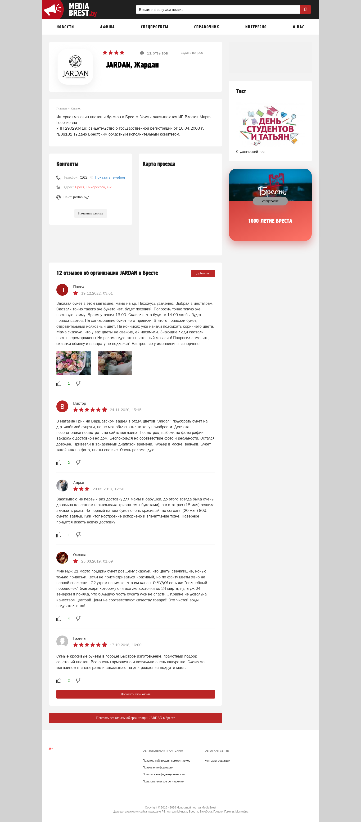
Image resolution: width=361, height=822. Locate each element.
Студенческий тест (251, 152)
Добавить (203, 273)
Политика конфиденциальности (164, 774)
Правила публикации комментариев (166, 760)
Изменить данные (90, 213)
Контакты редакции (217, 760)
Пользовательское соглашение (163, 781)
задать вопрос (192, 52)
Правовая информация (158, 767)
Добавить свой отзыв (135, 694)
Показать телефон (110, 177)
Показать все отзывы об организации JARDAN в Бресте (135, 718)
